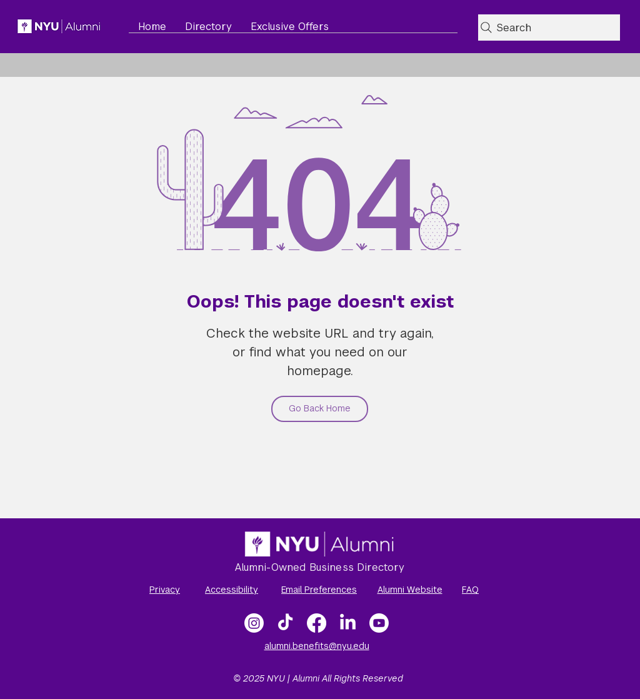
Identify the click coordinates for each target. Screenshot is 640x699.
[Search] (549, 27)
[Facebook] (316, 623)
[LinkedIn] (348, 623)
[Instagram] (254, 623)
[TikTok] (285, 623)
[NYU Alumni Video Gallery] (379, 623)
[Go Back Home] (319, 409)
